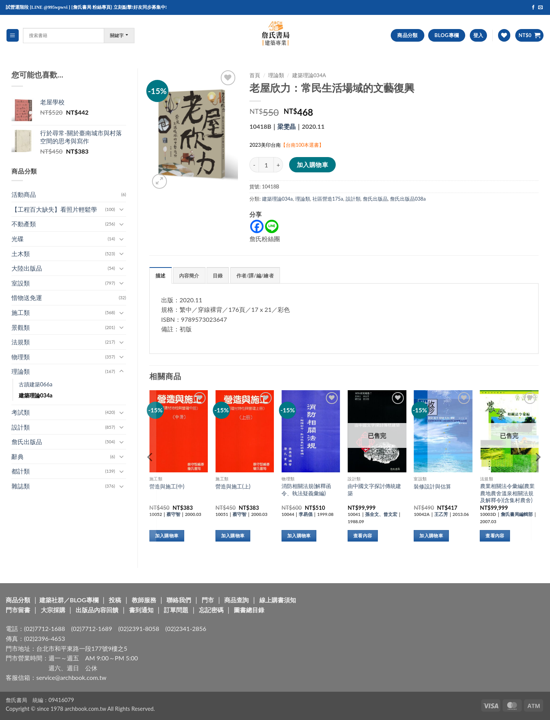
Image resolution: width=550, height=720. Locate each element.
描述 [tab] (160, 275)
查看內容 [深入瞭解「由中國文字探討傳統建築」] (362, 535)
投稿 (115, 599)
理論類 (20, 371)
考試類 (20, 412)
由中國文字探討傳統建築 (374, 489)
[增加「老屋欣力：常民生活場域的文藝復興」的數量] (278, 164)
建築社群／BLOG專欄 (69, 599)
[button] (12, 35)
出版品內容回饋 (97, 609)
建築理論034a (35, 395)
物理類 (20, 356)
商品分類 (18, 599)
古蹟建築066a (35, 384)
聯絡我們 (179, 599)
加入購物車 (312, 164)
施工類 (20, 312)
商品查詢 (236, 599)
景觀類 (20, 327)
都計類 (20, 471)
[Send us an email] (540, 7)
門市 (208, 599)
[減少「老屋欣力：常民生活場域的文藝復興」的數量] (254, 164)
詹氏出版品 (26, 441)
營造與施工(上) (233, 486)
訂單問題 (176, 609)
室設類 (20, 283)
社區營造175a (327, 199)
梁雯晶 (286, 126)
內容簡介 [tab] (189, 275)
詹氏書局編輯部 (517, 514)
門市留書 (18, 609)
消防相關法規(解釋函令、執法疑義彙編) (306, 489)
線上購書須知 (277, 599)
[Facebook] (257, 226)
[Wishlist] (504, 35)
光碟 (17, 238)
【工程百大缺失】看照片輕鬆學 (54, 209)
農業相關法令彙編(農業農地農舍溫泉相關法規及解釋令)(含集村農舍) (507, 493)
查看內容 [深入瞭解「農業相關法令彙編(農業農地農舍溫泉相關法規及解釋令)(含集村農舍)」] (494, 535)
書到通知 (141, 609)
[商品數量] (266, 164)
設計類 (20, 427)
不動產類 (23, 223)
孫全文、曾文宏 (381, 514)
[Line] (271, 226)
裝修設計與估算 (432, 486)
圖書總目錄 (249, 609)
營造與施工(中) (166, 486)
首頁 (254, 75)
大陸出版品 (26, 268)
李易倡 (305, 514)
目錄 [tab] (218, 275)
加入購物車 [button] (167, 535)
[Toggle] (121, 209)
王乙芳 (441, 514)
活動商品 (23, 194)
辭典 (17, 456)
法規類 (20, 341)
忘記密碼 (211, 609)
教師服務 (144, 599)
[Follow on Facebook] (533, 7)
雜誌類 (20, 486)
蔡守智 (173, 514)
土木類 (20, 253)
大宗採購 (53, 609)
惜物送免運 (26, 297)
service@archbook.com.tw (71, 677)
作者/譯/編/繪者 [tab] (255, 275)
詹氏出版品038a (408, 199)
